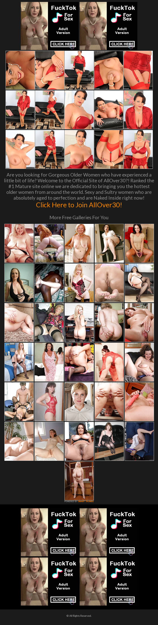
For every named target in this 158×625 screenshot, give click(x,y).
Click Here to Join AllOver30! (79, 205)
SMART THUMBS (86, 501)
